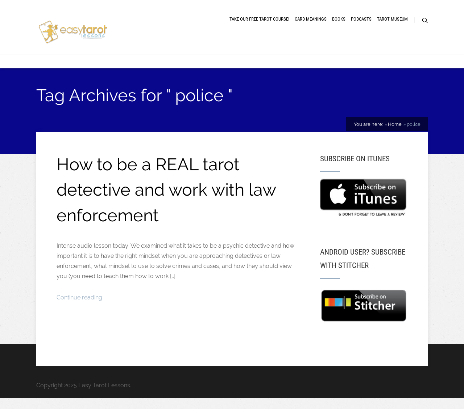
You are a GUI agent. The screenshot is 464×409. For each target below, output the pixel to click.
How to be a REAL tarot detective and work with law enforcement (166, 189)
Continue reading (79, 297)
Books (338, 19)
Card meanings (311, 19)
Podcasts (361, 19)
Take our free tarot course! (259, 19)
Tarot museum (392, 19)
